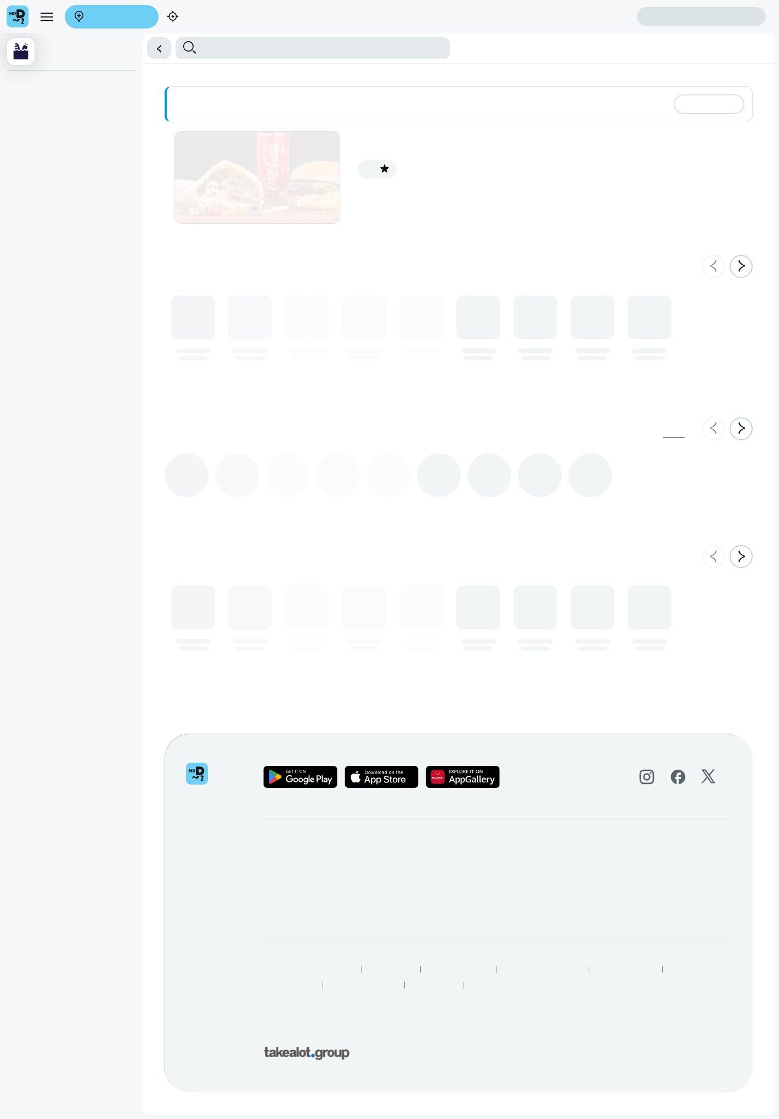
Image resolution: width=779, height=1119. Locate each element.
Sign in (701, 16)
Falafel (23, 131)
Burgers (25, 153)
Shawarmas (31, 108)
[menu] (46, 16)
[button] (155, 48)
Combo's (26, 221)
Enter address (108, 17)
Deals (21, 86)
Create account (593, 16)
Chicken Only (33, 176)
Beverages (29, 266)
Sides (21, 243)
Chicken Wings (36, 198)
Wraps (22, 288)
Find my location (199, 17)
